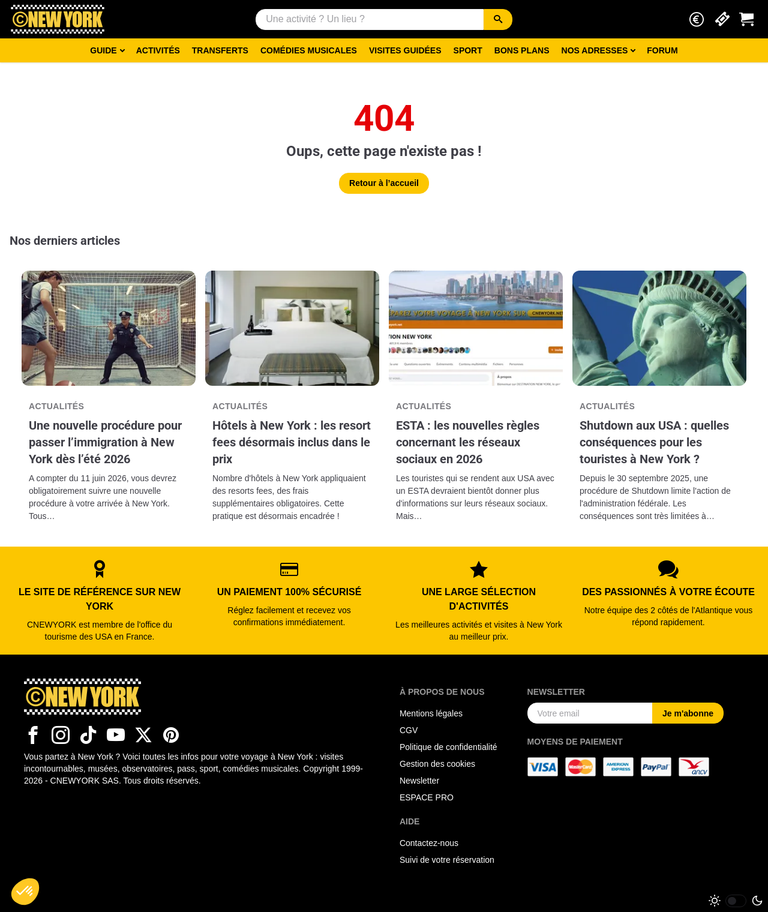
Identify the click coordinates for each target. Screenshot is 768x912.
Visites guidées (405, 50)
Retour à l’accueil (384, 183)
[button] (696, 19)
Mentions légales (431, 713)
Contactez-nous (429, 843)
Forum (662, 50)
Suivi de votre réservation (447, 860)
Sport (468, 50)
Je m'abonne (687, 713)
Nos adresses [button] (595, 50)
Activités (158, 50)
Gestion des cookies (437, 764)
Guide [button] (103, 50)
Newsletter (419, 780)
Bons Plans (522, 50)
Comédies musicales (308, 50)
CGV (409, 730)
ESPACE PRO (427, 797)
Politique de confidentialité (448, 747)
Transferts (220, 50)
